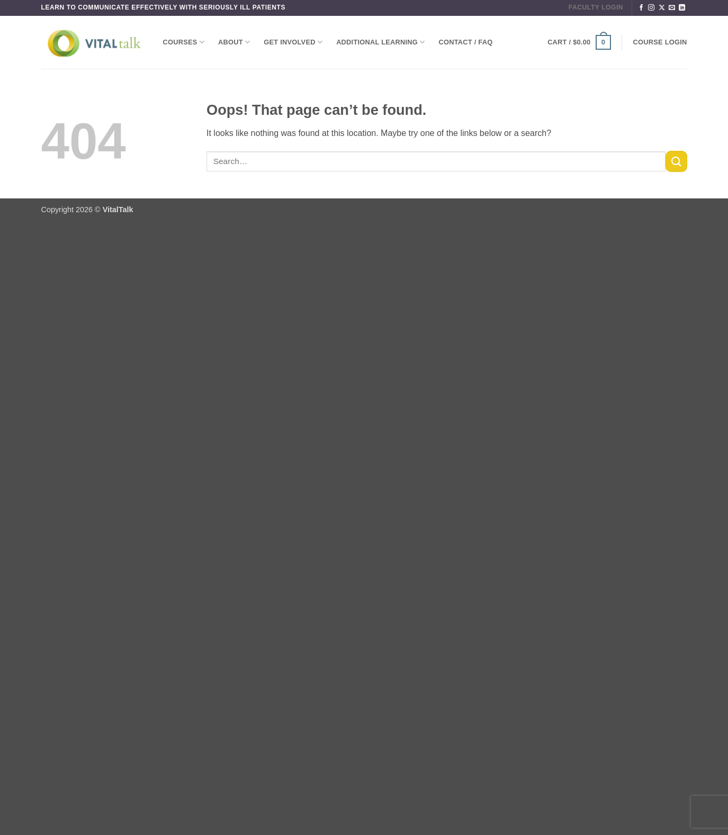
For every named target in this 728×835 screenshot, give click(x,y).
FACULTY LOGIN (596, 7)
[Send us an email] (672, 8)
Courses (184, 42)
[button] (578, 42)
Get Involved (293, 42)
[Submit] (676, 161)
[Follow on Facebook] (641, 8)
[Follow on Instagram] (651, 8)
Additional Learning (380, 42)
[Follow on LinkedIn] (682, 8)
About (234, 42)
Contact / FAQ (466, 42)
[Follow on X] (662, 8)
